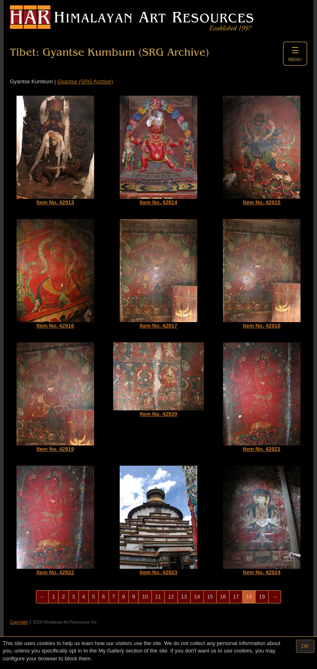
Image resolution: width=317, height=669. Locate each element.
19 (262, 597)
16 (223, 597)
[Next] (274, 597)
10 (145, 597)
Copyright (19, 622)
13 (184, 597)
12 (171, 597)
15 (210, 597)
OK (305, 646)
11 (158, 597)
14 (197, 597)
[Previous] (42, 597)
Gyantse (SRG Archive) (85, 81)
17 (236, 597)
